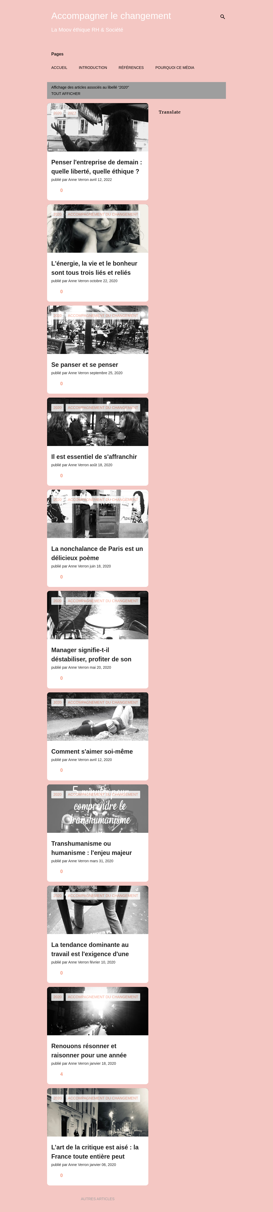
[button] (141, 190)
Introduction (93, 67)
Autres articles (97, 1199)
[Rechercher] (223, 17)
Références (131, 67)
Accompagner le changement (111, 16)
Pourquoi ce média (174, 67)
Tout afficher (65, 94)
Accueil (59, 67)
